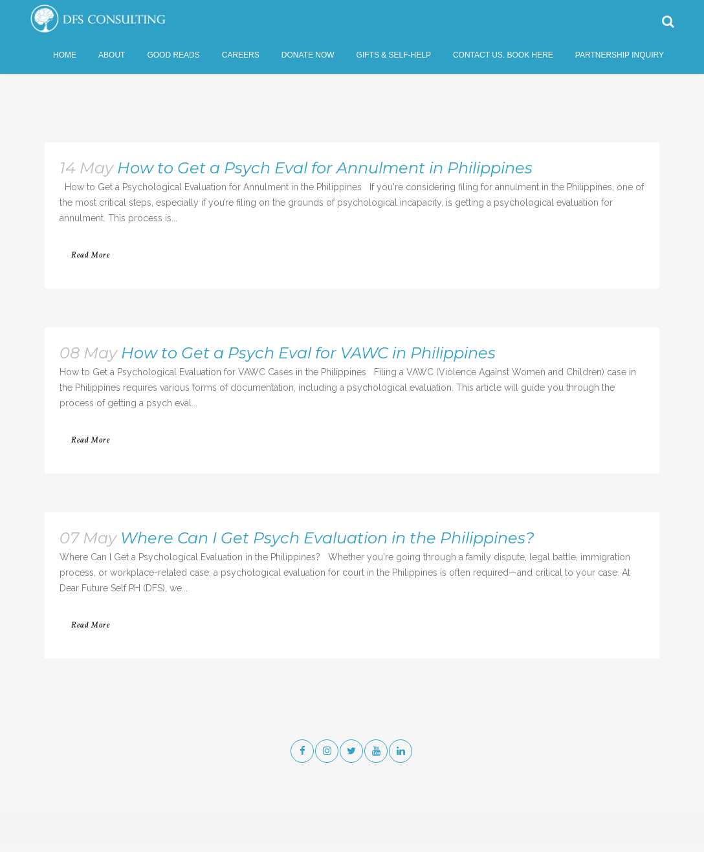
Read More (90, 255)
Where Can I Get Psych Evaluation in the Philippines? (327, 538)
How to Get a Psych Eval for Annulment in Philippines (325, 167)
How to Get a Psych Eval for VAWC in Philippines (308, 353)
